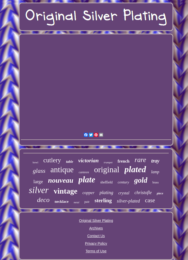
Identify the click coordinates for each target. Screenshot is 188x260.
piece (160, 193)
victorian (88, 160)
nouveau (60, 180)
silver (39, 190)
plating (106, 192)
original (106, 169)
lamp (155, 172)
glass (39, 170)
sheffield (106, 182)
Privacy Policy (96, 243)
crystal (124, 193)
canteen (84, 172)
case (150, 200)
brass (155, 182)
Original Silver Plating (96, 221)
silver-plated (128, 201)
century (123, 182)
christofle (143, 192)
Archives (96, 228)
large (38, 181)
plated (135, 169)
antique (62, 169)
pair (86, 202)
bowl (35, 162)
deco (43, 200)
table (69, 162)
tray (155, 161)
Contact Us (96, 236)
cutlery (52, 160)
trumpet (108, 162)
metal (76, 202)
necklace (62, 201)
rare (140, 160)
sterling (103, 200)
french (124, 161)
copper (89, 192)
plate (87, 179)
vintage (65, 191)
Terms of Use (96, 251)
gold (140, 180)
